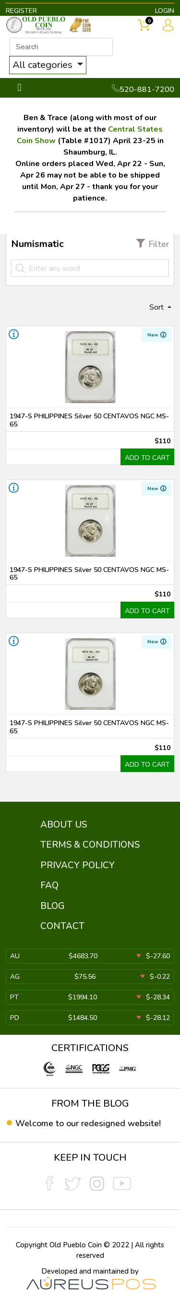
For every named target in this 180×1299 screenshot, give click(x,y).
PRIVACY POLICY (77, 865)
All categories (43, 64)
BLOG (52, 906)
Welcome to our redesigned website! (88, 1123)
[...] (61, 47)
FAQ (49, 885)
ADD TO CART (147, 457)
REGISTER (21, 10)
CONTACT (62, 926)
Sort (157, 307)
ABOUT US (63, 824)
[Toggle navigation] (19, 88)
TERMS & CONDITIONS (90, 845)
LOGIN (164, 10)
